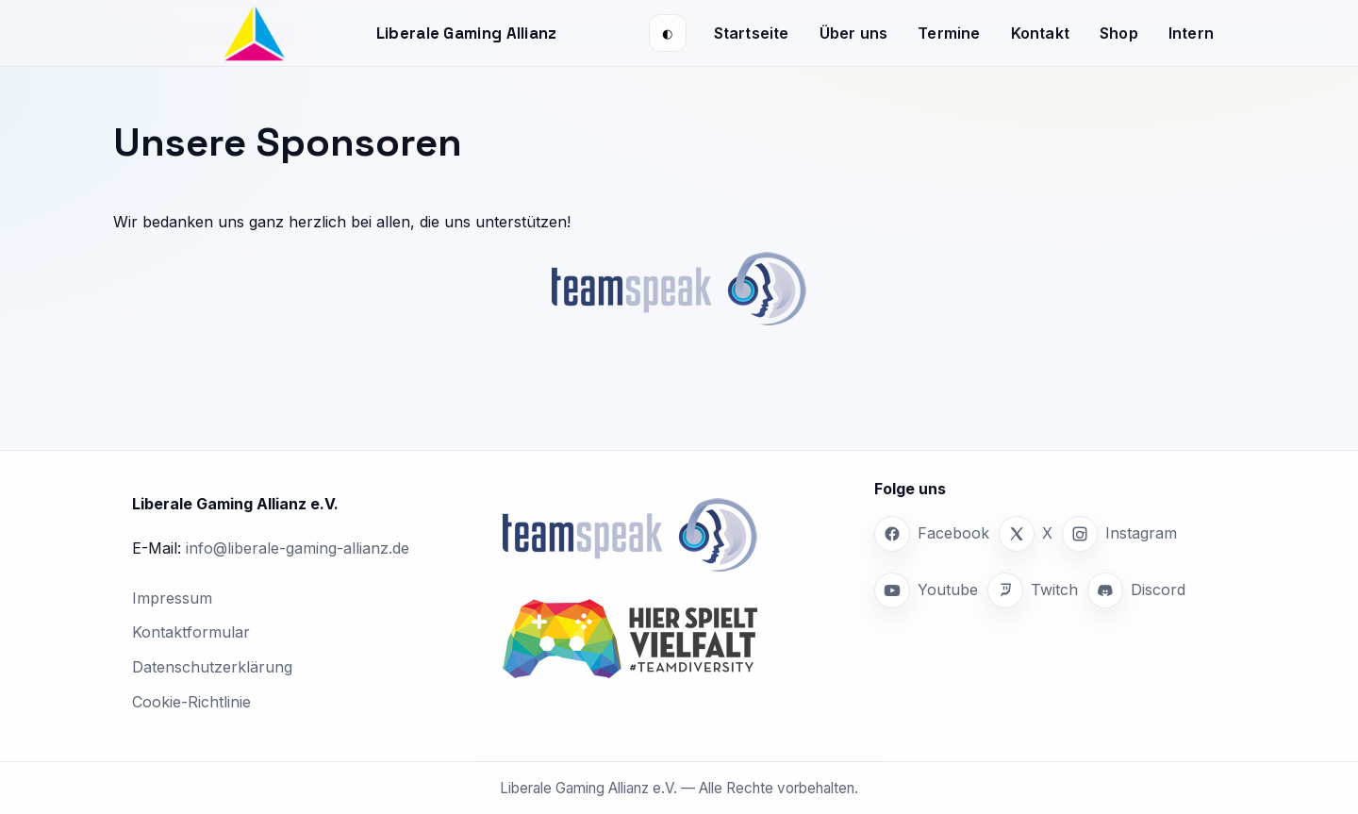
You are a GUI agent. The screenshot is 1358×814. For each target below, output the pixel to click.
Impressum (172, 598)
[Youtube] (926, 590)
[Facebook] (931, 533)
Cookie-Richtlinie (191, 701)
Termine (949, 33)
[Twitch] (1032, 590)
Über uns (854, 33)
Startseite (751, 33)
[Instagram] (1119, 533)
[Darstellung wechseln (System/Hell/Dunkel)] (668, 33)
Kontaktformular (191, 632)
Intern (1191, 33)
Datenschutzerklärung (212, 666)
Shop (1119, 33)
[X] (1025, 533)
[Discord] (1136, 590)
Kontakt (1040, 33)
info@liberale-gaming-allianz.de (297, 548)
